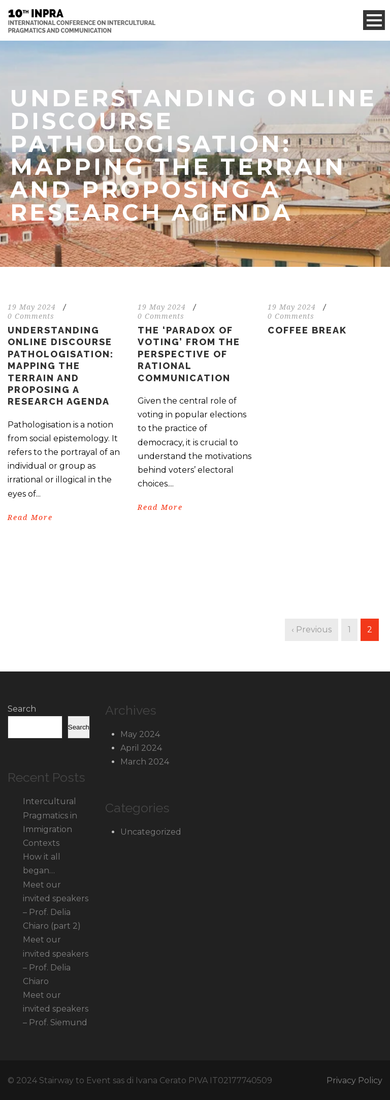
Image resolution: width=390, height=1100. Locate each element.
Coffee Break (307, 330)
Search (22, 709)
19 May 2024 (32, 307)
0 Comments (31, 316)
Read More (30, 517)
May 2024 (140, 734)
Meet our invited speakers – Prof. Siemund (55, 1008)
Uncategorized (150, 832)
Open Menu (374, 20)
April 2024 (141, 748)
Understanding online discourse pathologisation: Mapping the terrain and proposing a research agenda (61, 366)
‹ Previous (311, 629)
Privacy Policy (354, 1080)
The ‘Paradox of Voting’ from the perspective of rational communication (189, 354)
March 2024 (144, 762)
